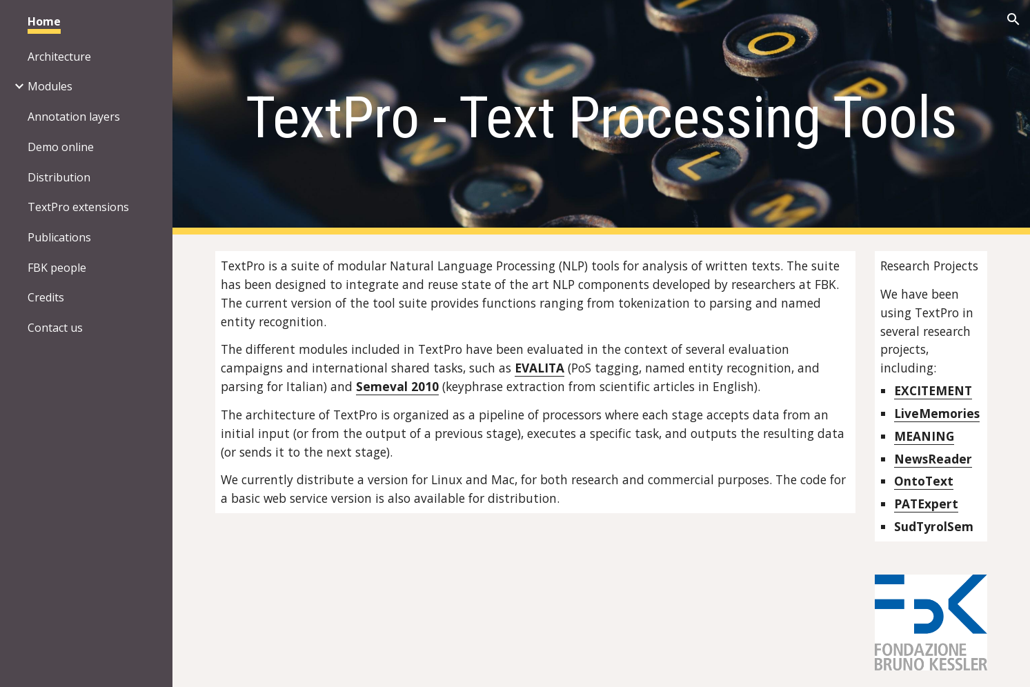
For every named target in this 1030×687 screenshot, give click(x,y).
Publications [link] (59, 237)
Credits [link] (46, 297)
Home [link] (44, 21)
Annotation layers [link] (74, 116)
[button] (1013, 19)
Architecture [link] (59, 56)
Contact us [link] (55, 327)
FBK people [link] (57, 267)
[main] (601, 117)
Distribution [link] (59, 177)
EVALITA (539, 367)
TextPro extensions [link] (78, 207)
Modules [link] (50, 86)
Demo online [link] (61, 147)
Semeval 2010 (397, 386)
